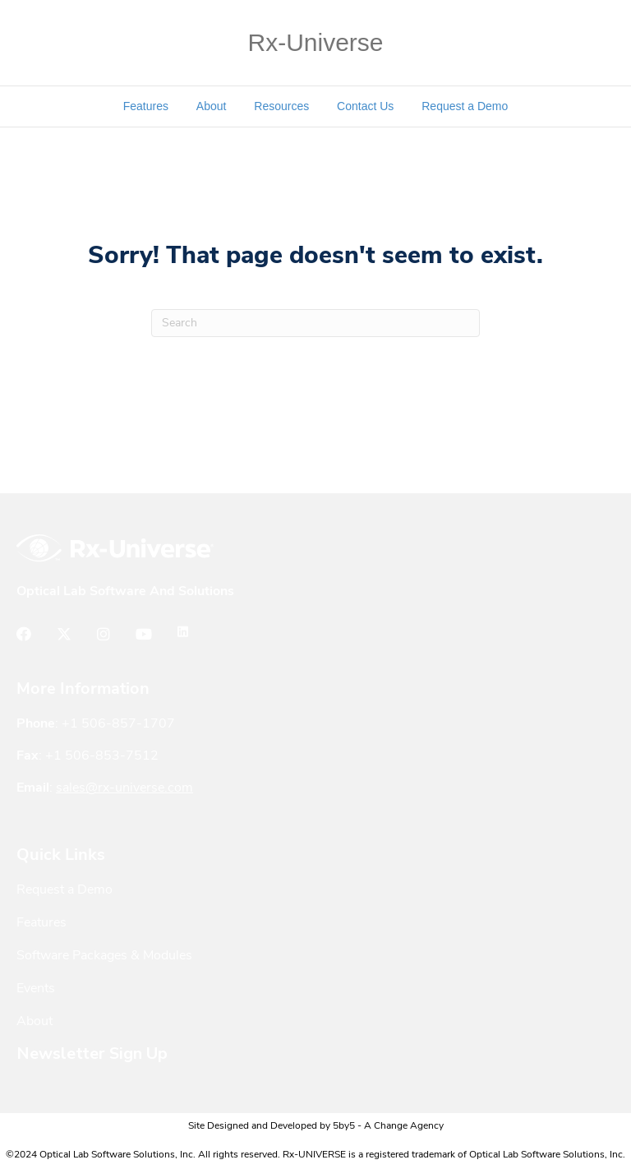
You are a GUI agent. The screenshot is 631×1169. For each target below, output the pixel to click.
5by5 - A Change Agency (388, 1126)
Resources (281, 106)
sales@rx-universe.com (124, 788)
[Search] (315, 323)
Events (35, 989)
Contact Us (365, 106)
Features (145, 106)
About (211, 106)
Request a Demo (464, 106)
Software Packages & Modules (104, 956)
